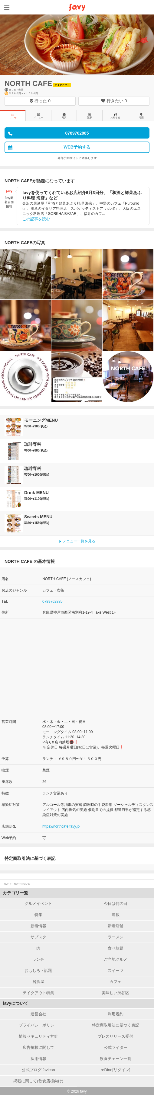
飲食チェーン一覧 (115, 1058)
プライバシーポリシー (38, 1025)
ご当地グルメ (115, 959)
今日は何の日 (115, 903)
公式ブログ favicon (38, 1070)
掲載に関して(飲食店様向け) (38, 1081)
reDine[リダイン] (115, 1070)
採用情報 (38, 1058)
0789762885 (52, 601)
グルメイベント (38, 903)
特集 (38, 914)
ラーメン (115, 937)
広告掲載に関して (38, 1047)
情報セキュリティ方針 (38, 1036)
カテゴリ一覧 (15, 892)
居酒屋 (38, 981)
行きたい (114, 100)
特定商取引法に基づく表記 (115, 1025)
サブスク (38, 937)
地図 (141, 116)
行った (40, 100)
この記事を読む (36, 219)
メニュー (38, 116)
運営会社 (38, 1014)
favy (6, 884)
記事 (89, 116)
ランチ (38, 959)
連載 (116, 914)
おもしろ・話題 (38, 970)
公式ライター (115, 1047)
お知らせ (115, 116)
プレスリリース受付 (115, 1036)
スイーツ (115, 970)
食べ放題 (115, 948)
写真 (64, 116)
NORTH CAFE (28, 83)
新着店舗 (115, 926)
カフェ (115, 981)
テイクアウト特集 (38, 993)
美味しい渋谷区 (115, 993)
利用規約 (115, 1014)
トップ (12, 116)
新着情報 (38, 926)
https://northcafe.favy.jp (61, 826)
